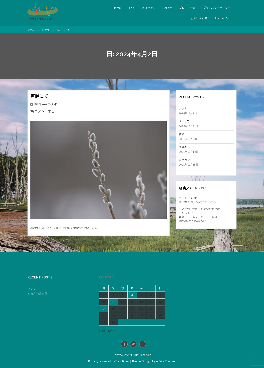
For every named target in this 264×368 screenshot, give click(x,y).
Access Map (222, 18)
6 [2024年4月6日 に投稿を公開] (151, 327)
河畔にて (39, 96)
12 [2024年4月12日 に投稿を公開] (141, 333)
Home (117, 8)
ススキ (183, 147)
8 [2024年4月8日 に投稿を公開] (104, 333)
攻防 (181, 134)
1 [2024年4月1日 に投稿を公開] (104, 327)
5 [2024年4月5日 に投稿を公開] (141, 327)
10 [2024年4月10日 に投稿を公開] (122, 333)
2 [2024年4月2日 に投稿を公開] (113, 327)
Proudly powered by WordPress (109, 361)
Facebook (124, 344)
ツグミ (183, 108)
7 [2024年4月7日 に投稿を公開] (160, 327)
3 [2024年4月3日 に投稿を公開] (123, 327)
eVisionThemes (165, 361)
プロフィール (187, 8)
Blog (131, 8)
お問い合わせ (199, 18)
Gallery (167, 8)
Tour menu (148, 8)
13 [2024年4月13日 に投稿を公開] (151, 333)
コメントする (44, 111)
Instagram (142, 344)
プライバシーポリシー (216, 8)
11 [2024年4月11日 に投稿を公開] (132, 333)
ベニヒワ (184, 121)
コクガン (184, 160)
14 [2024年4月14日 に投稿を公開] (160, 333)
